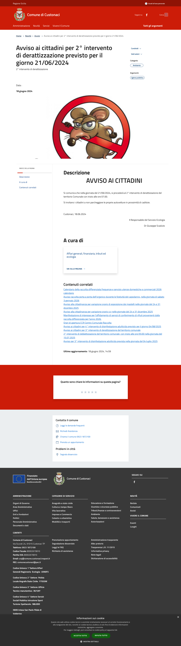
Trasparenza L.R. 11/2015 (103, 547)
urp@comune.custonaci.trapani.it (34, 558)
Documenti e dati (21, 525)
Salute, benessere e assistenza (105, 517)
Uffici (15, 510)
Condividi (136, 48)
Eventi (133, 523)
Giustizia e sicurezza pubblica (104, 506)
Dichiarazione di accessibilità (104, 558)
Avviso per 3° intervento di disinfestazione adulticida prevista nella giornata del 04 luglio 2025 (111, 341)
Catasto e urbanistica (62, 518)
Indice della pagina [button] (26, 168)
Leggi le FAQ (58, 547)
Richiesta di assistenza (62, 551)
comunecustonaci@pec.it (29, 562)
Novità (28, 35)
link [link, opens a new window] (115, 630)
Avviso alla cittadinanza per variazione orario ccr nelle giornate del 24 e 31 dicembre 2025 (108, 311)
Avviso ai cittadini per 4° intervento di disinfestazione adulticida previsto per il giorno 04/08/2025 (112, 326)
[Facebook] (141, 14)
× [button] (178, 617)
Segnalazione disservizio (63, 543)
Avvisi (37, 35)
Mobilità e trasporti (61, 521)
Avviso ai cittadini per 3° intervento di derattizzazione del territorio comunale (102, 330)
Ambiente (95, 514)
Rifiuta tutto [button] (101, 635)
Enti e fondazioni (21, 514)
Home (18, 35)
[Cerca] (165, 15)
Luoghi (133, 526)
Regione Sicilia (19, 3)
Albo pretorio (97, 543)
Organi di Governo (21, 503)
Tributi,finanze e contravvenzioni (106, 510)
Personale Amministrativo (25, 521)
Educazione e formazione (102, 503)
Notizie (133, 503)
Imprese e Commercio (62, 514)
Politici (16, 518)
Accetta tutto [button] (80, 635)
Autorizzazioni (97, 521)
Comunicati (135, 506)
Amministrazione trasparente (104, 539)
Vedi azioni (137, 54)
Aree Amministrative (22, 506)
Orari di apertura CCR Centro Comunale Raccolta (87, 323)
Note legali (96, 554)
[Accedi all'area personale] (155, 3)
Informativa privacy (100, 551)
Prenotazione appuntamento (65, 539)
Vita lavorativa (58, 510)
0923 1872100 (29, 547)
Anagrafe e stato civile (62, 503)
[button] (90, 641)
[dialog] (90, 630)
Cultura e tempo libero (62, 506)
